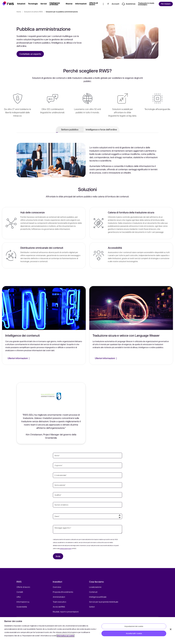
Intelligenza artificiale (98, 597)
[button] (8, 3)
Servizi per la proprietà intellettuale (103, 602)
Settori (92, 606)
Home (19, 12)
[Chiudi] (171, 629)
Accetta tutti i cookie (134, 633)
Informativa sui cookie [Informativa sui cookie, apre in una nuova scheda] (65, 635)
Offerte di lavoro (23, 587)
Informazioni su (23, 602)
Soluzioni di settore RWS (33, 12)
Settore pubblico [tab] (69, 129)
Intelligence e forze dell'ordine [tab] (101, 129)
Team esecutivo (59, 602)
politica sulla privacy (66, 548)
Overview (57, 587)
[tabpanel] (87, 205)
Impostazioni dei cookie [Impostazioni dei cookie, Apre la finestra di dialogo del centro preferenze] (134, 626)
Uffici (19, 597)
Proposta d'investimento (63, 592)
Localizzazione (95, 587)
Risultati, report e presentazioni (66, 611)
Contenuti (93, 592)
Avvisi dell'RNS (59, 606)
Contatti (20, 592)
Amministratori (59, 597)
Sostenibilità (22, 606)
